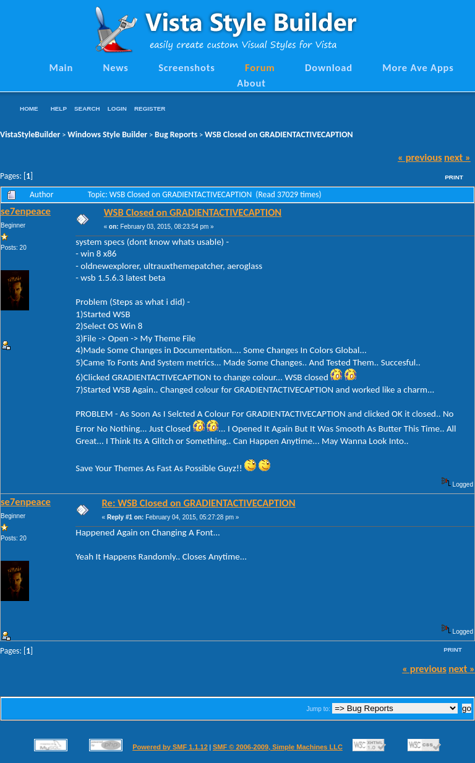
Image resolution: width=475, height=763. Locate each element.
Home (29, 108)
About (251, 83)
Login (117, 108)
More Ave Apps (417, 67)
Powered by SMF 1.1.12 (170, 747)
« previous (420, 157)
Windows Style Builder (107, 134)
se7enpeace (26, 211)
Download (329, 67)
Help (59, 108)
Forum (260, 67)
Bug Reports (176, 134)
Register (149, 108)
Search (87, 108)
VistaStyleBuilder (30, 134)
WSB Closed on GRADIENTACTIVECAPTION (279, 134)
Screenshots (186, 67)
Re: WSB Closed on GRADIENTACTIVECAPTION (199, 503)
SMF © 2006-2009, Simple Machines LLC (278, 747)
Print (454, 177)
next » (457, 157)
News (116, 67)
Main (61, 67)
